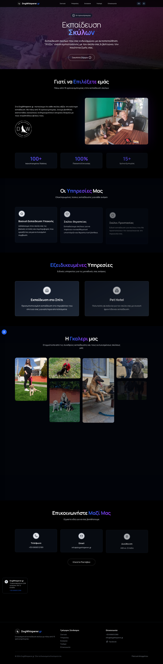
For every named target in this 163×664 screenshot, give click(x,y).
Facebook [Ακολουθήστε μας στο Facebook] (111, 642)
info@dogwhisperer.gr (114, 637)
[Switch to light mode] (144, 3)
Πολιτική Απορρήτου (140, 656)
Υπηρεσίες (75, 3)
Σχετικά (62, 3)
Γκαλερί (99, 3)
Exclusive (87, 3)
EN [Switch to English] (139, 3)
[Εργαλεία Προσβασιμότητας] (4, 332)
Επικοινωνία (112, 3)
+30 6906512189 (36, 550)
